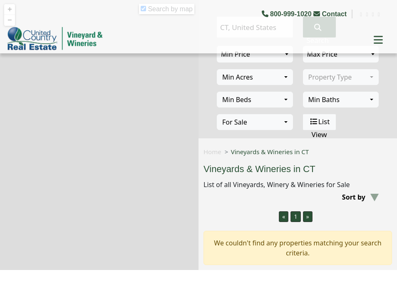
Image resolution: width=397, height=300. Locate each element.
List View (319, 122)
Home (212, 152)
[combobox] (255, 77)
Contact (330, 14)
